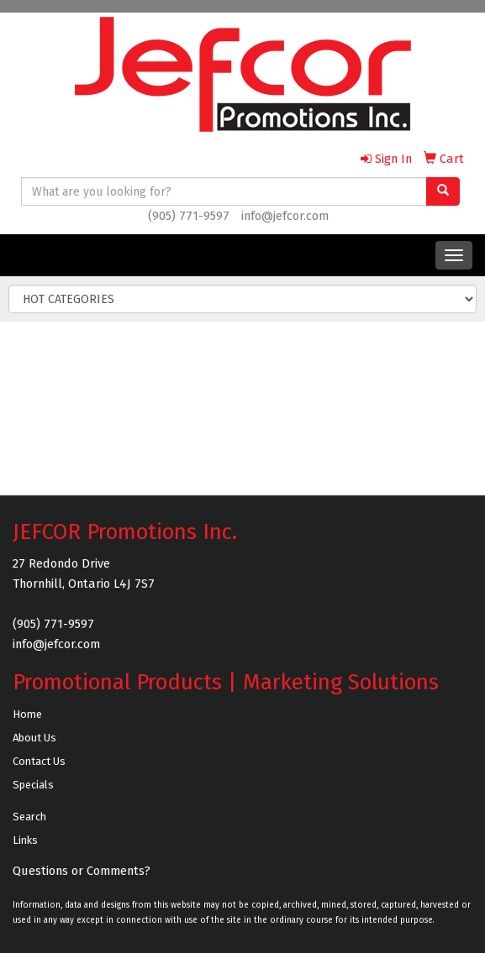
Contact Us (39, 761)
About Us (34, 737)
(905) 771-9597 (188, 215)
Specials (33, 784)
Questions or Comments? (81, 870)
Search (29, 816)
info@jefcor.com (285, 215)
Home (27, 714)
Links (25, 840)
